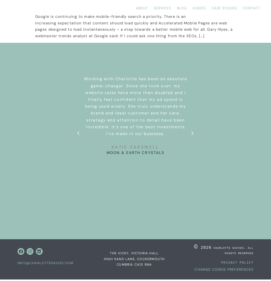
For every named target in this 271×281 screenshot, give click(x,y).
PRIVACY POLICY (237, 264)
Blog (182, 8)
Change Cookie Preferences (223, 271)
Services (162, 8)
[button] (78, 133)
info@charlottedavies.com (45, 264)
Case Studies (224, 8)
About (142, 8)
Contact (251, 8)
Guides (199, 8)
